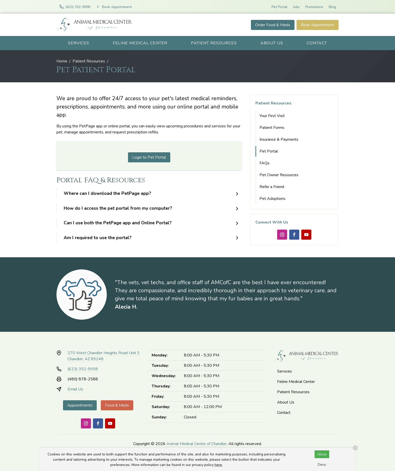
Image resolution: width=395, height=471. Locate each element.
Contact (317, 43)
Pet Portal (279, 7)
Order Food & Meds (272, 25)
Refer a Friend (271, 187)
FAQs (264, 163)
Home (61, 61)
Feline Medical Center (140, 43)
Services (78, 43)
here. (219, 464)
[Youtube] (306, 235)
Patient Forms (271, 127)
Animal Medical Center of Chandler (197, 444)
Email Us (75, 389)
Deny (322, 464)
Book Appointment (317, 25)
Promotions (314, 7)
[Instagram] (282, 235)
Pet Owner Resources (279, 175)
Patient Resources (214, 43)
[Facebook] (294, 235)
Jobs (296, 7)
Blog (332, 7)
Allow (322, 454)
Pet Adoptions (272, 198)
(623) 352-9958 (83, 369)
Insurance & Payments (279, 139)
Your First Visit (272, 116)
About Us (271, 43)
